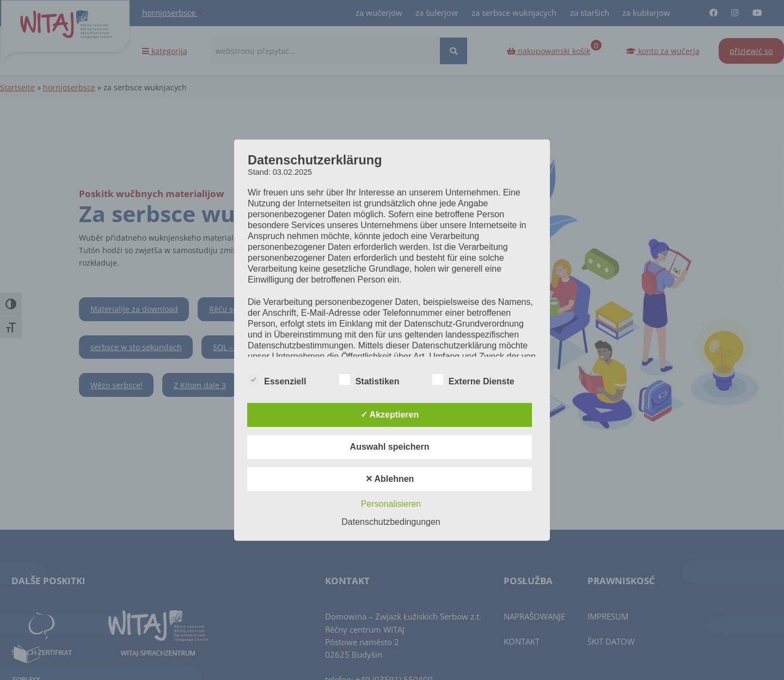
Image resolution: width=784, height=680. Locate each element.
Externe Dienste (473, 380)
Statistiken (369, 380)
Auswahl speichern (390, 446)
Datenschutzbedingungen (390, 521)
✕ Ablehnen (389, 478)
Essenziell (277, 380)
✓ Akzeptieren (389, 414)
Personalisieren (391, 504)
